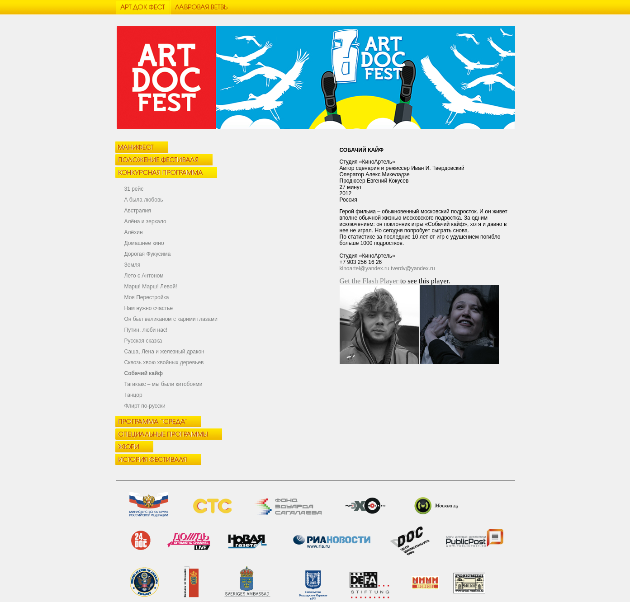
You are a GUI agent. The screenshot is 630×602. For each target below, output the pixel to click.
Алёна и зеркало (145, 221)
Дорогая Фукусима (147, 254)
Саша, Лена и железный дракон (164, 351)
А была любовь (143, 200)
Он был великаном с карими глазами (171, 319)
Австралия (137, 210)
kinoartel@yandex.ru (364, 268)
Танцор (133, 395)
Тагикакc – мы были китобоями (163, 384)
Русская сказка (143, 341)
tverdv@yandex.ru (413, 268)
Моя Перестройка (146, 297)
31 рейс (134, 189)
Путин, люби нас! (146, 330)
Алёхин (133, 232)
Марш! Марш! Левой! (150, 286)
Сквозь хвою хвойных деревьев (164, 362)
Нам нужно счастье (148, 308)
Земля (132, 265)
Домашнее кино (144, 243)
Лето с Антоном (144, 276)
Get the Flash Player (369, 281)
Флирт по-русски (145, 406)
